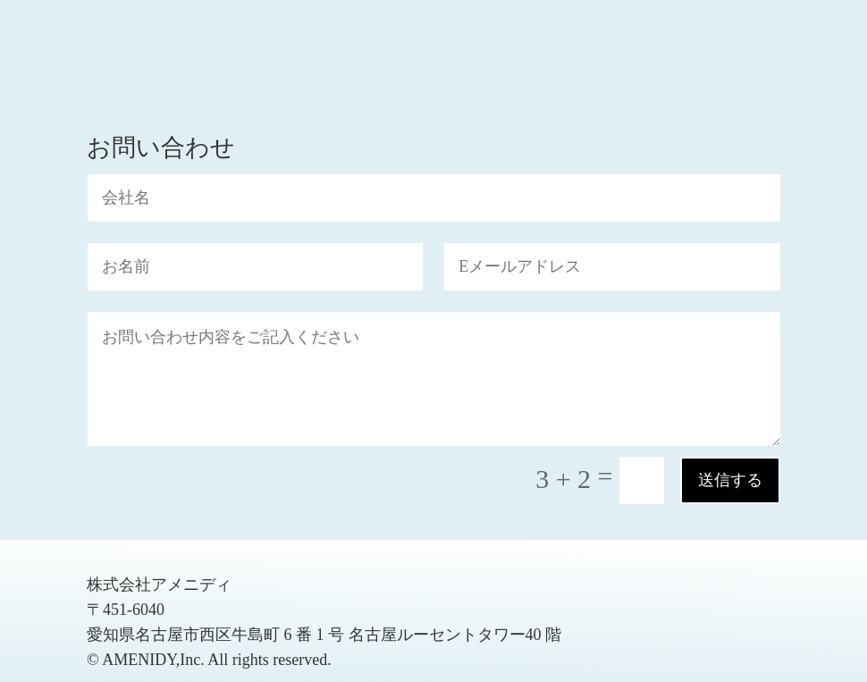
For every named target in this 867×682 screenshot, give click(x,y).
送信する (730, 480)
